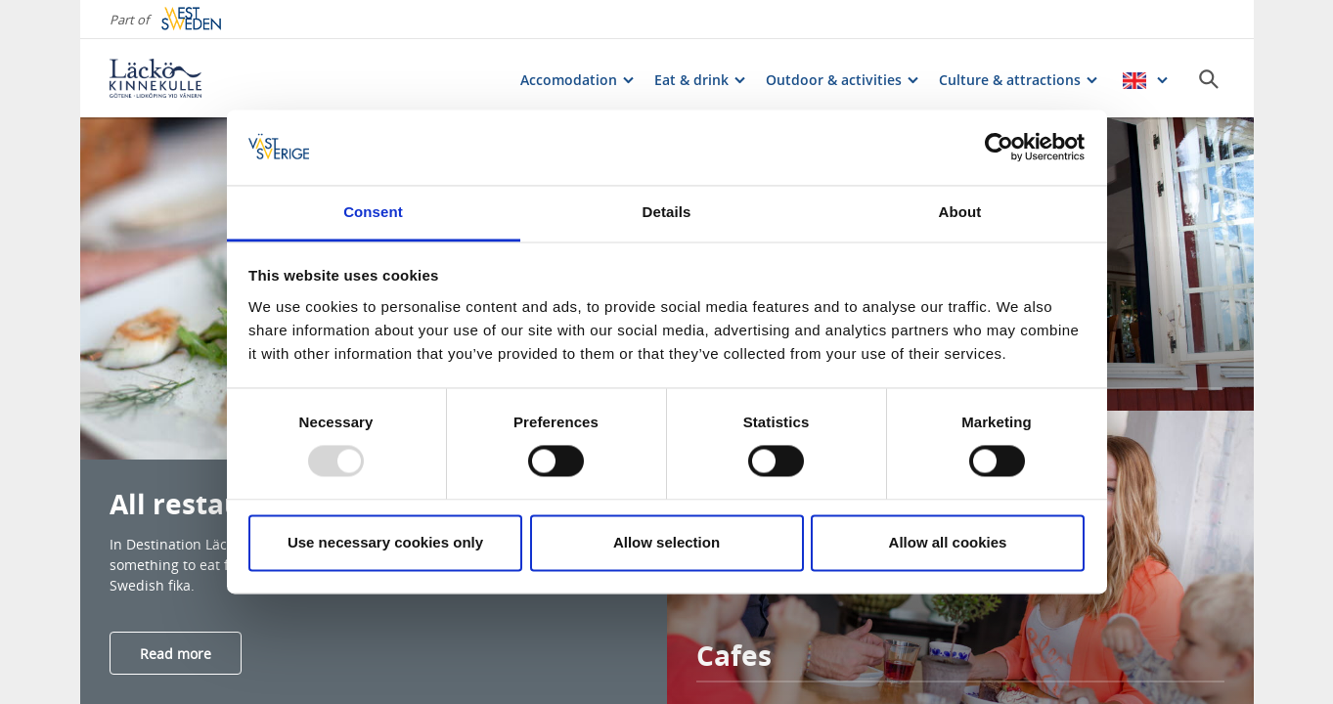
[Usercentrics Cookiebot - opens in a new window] (999, 147)
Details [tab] (667, 211)
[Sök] (1208, 79)
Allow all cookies (948, 542)
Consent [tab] (373, 211)
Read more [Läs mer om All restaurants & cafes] (175, 653)
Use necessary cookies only (385, 542)
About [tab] (960, 211)
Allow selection (666, 542)
